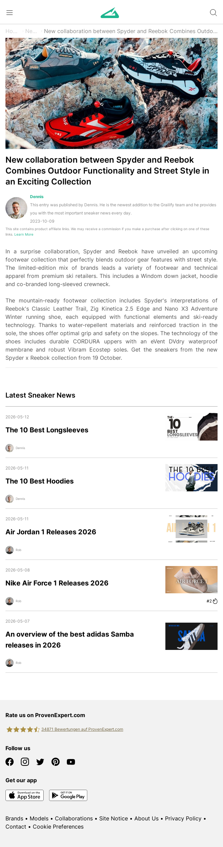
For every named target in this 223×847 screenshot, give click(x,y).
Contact (15, 826)
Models (39, 818)
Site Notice (113, 818)
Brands (14, 818)
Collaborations (74, 818)
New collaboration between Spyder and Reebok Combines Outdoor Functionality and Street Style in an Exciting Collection (131, 31)
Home (13, 31)
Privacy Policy (183, 818)
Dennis (37, 196)
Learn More (23, 234)
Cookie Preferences (58, 826)
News (32, 31)
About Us (146, 818)
